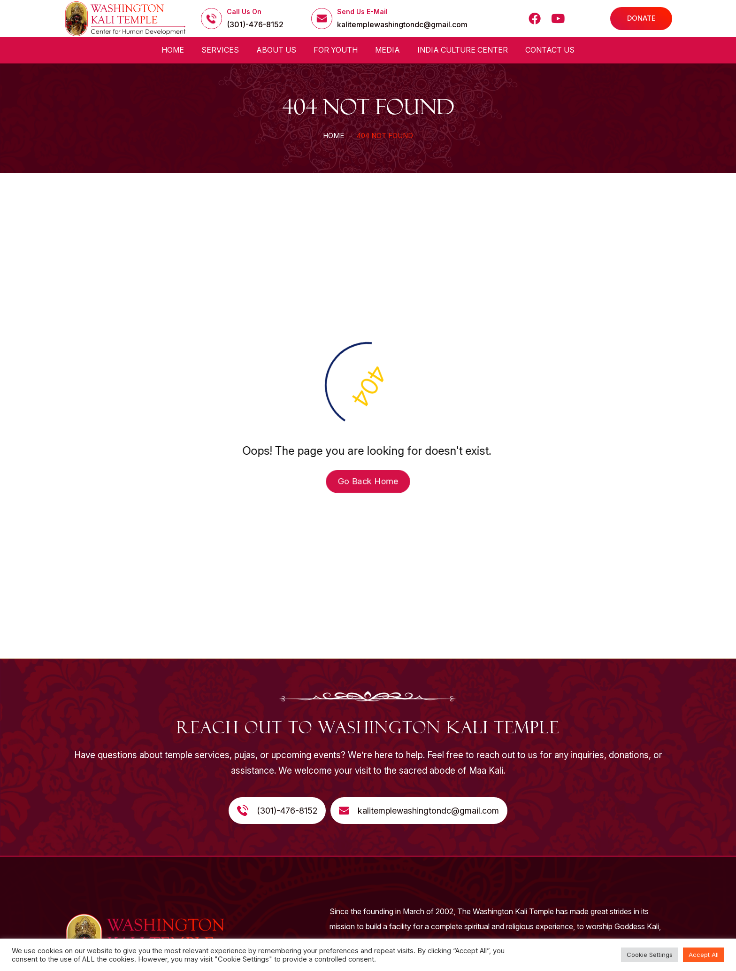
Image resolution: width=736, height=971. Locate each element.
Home (172, 49)
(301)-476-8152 (255, 24)
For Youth (336, 49)
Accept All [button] (704, 954)
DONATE (641, 18)
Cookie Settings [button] (650, 954)
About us (276, 49)
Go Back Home (368, 481)
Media (387, 49)
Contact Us (550, 49)
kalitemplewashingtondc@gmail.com (402, 24)
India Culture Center (462, 49)
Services (220, 49)
